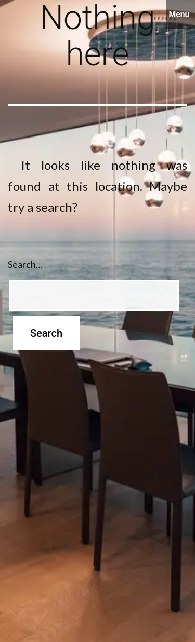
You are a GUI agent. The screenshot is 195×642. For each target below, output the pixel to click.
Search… (25, 264)
